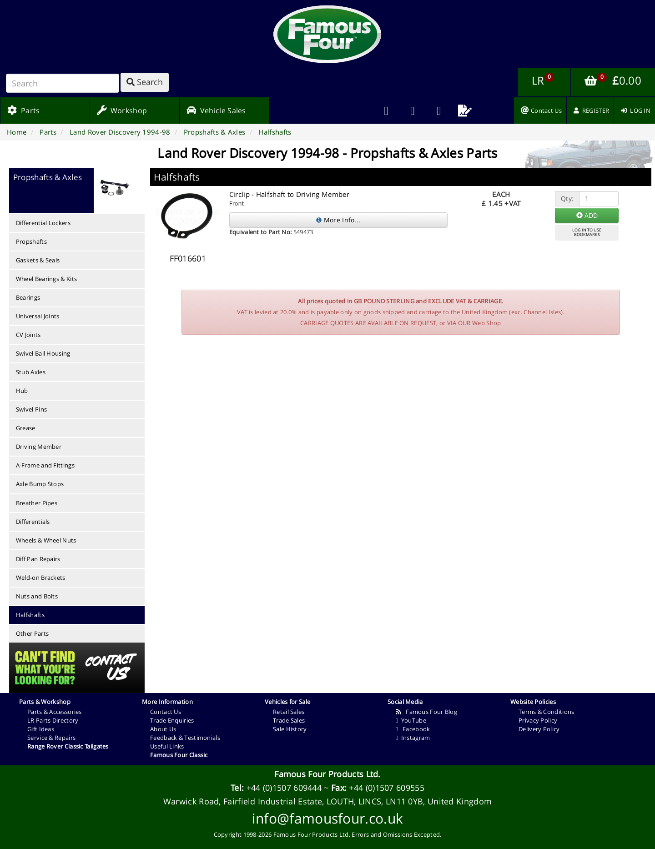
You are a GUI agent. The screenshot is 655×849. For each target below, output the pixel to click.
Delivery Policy (539, 729)
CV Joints (28, 335)
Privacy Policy (538, 720)
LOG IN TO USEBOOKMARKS (586, 232)
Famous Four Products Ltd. (327, 774)
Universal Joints (38, 316)
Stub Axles (30, 372)
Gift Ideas (40, 729)
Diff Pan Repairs (38, 559)
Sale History (290, 729)
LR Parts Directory (52, 720)
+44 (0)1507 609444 (284, 787)
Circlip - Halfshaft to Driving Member (289, 194)
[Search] (62, 83)
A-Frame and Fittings (45, 465)
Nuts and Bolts (37, 596)
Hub (22, 391)
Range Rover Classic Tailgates (68, 746)
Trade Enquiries (172, 720)
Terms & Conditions (546, 712)
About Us (163, 729)
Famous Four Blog (426, 712)
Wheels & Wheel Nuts (46, 540)
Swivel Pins (31, 409)
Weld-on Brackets (41, 577)
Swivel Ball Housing (43, 353)
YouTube (411, 720)
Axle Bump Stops (40, 484)
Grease (25, 428)
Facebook (413, 729)
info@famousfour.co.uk (327, 818)
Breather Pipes (36, 503)
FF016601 (188, 258)
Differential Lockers (43, 223)
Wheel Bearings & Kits (46, 279)
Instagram (413, 737)
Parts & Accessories (54, 712)
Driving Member (38, 446)
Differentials (33, 521)
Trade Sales (289, 720)
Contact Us (165, 712)
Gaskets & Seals (38, 260)
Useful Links (167, 746)
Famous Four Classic (179, 755)
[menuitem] (412, 110)
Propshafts (31, 241)
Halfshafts (30, 615)
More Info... (338, 220)
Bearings (28, 297)
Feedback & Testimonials (185, 737)
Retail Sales (289, 712)
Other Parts (32, 633)
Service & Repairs (51, 737)
